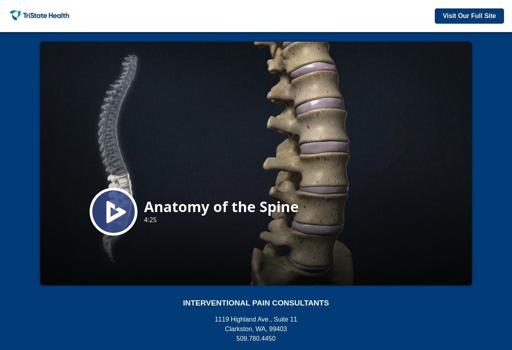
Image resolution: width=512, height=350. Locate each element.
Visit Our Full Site (469, 15)
